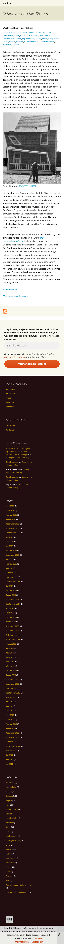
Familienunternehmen (12, 38)
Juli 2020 (9, 559)
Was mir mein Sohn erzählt (17, 892)
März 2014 (10, 612)
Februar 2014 (11, 617)
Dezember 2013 (12, 626)
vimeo (8, 398)
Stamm (12, 41)
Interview (10, 822)
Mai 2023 (9, 546)
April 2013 (10, 661)
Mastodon (10, 402)
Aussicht (34, 35)
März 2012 (10, 719)
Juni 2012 (10, 706)
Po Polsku (10, 862)
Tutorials (9, 876)
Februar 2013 (11, 670)
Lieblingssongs (12, 836)
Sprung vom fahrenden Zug (17, 457)
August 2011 (11, 750)
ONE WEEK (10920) (27, 186)
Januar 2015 (11, 595)
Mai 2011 (9, 764)
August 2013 (11, 644)
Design (9, 791)
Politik (23, 35)
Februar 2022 (11, 550)
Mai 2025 (9, 537)
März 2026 (10, 510)
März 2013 (10, 666)
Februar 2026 (11, 515)
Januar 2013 (11, 675)
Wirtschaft (7, 44)
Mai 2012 (9, 710)
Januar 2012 (11, 728)
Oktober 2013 (11, 635)
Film (7, 805)
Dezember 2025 (12, 523)
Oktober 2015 (11, 577)
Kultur (16, 35)
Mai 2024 (9, 541)
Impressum (10, 425)
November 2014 (12, 599)
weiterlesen (10, 289)
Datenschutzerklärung (14, 357)
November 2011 (12, 737)
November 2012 (12, 684)
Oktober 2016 (11, 572)
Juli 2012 (9, 701)
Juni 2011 (10, 759)
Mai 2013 (9, 657)
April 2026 (10, 506)
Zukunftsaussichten (18, 28)
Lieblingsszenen (13, 840)
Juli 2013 (9, 648)
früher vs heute (34, 32)
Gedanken (46, 32)
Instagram (10, 406)
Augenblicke (11, 787)
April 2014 (10, 608)
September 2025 (13, 532)
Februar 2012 (11, 724)
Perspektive (53, 38)
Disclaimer (10, 430)
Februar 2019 (11, 564)
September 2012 (13, 693)
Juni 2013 (10, 652)
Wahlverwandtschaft (45, 41)
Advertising (11, 782)
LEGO (8, 831)
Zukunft (15, 44)
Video (8, 880)
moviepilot (10, 393)
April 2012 (10, 715)
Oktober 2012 (11, 688)
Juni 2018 (10, 568)
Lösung (38, 38)
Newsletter (10, 858)
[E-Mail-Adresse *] (32, 345)
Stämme (19, 41)
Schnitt (9, 871)
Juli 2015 (9, 586)
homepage (10, 389)
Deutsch (23, 32)
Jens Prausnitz (12, 462)
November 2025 (12, 528)
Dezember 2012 (12, 679)
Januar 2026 (11, 519)
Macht (44, 38)
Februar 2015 (11, 590)
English (9, 800)
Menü (5, 3)
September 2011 (13, 746)
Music (8, 853)
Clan (41, 35)
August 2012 (11, 697)
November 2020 (12, 555)
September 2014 (13, 604)
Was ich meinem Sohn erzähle (18, 885)
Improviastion (28, 38)
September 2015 (13, 581)
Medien (9, 849)
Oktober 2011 (11, 741)
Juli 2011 (9, 755)
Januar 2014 (11, 621)
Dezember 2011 (12, 733)
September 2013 (13, 639)
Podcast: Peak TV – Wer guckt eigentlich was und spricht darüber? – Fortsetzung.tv (18, 451)
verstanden (37, 941)
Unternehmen (30, 41)
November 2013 (12, 630)
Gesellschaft (8, 35)
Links (8, 845)
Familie (47, 35)
